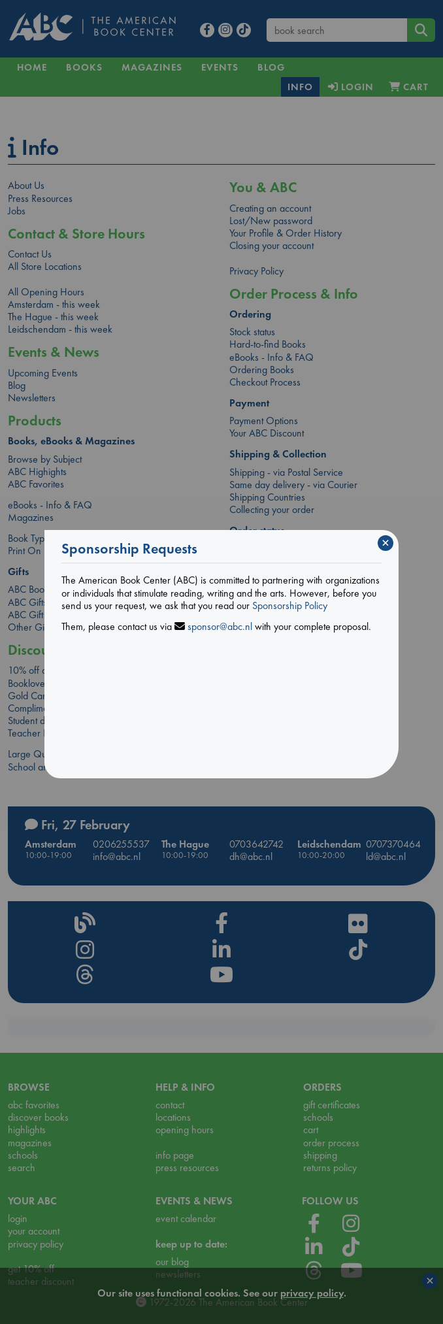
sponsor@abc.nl (220, 626)
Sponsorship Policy (289, 605)
